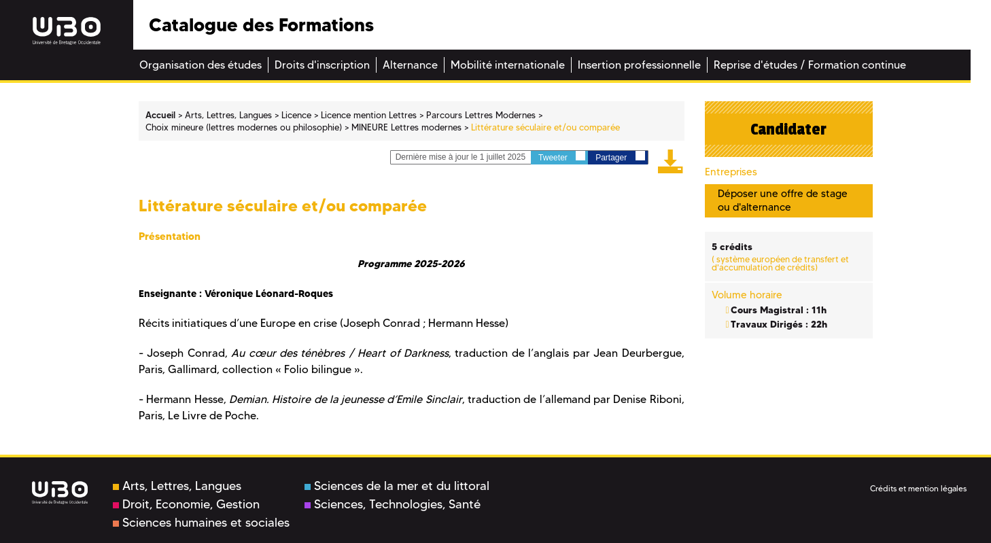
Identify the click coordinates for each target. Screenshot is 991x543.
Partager (619, 156)
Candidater (788, 129)
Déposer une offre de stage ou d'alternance (783, 200)
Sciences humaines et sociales (201, 522)
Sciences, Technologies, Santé (393, 504)
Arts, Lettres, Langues (177, 485)
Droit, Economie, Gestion (186, 504)
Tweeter (561, 156)
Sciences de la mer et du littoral (397, 485)
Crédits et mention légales (918, 488)
